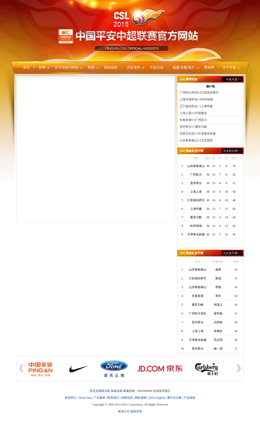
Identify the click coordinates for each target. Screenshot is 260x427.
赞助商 (209, 67)
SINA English (157, 397)
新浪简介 (70, 397)
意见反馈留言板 (100, 391)
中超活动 (156, 67)
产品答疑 (189, 397)
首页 (26, 67)
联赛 (93, 67)
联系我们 (113, 397)
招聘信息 (127, 397)
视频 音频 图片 (185, 67)
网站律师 (141, 397)
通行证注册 (174, 397)
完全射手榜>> (232, 253)
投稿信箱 (116, 391)
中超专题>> (233, 79)
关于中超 (231, 67)
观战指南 (111, 67)
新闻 (44, 67)
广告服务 (99, 397)
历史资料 (135, 67)
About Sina (85, 397)
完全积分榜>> (232, 151)
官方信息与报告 (68, 67)
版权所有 (136, 411)
